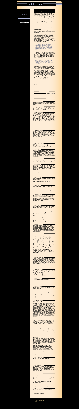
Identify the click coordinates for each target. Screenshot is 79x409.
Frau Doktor (37, 158)
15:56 (43, 143)
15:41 (42, 101)
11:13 (42, 233)
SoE (35, 164)
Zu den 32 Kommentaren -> (51, 93)
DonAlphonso (37, 143)
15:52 (42, 112)
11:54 (42, 269)
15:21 (43, 388)
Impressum (24, 14)
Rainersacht (37, 233)
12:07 (41, 278)
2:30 (40, 194)
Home (36, 400)
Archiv (24, 11)
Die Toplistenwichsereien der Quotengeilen (44, 11)
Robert (36, 278)
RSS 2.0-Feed (24, 17)
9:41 (42, 224)
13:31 (42, 300)
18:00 (39, 164)
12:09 (41, 286)
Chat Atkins (36, 224)
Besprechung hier (37, 23)
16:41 (39, 149)
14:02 (43, 357)
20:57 (40, 177)
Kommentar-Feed (24, 19)
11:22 (42, 257)
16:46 (42, 158)
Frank (35, 205)
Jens (35, 185)
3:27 (40, 205)
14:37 (42, 365)
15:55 (42, 130)
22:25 (40, 185)
